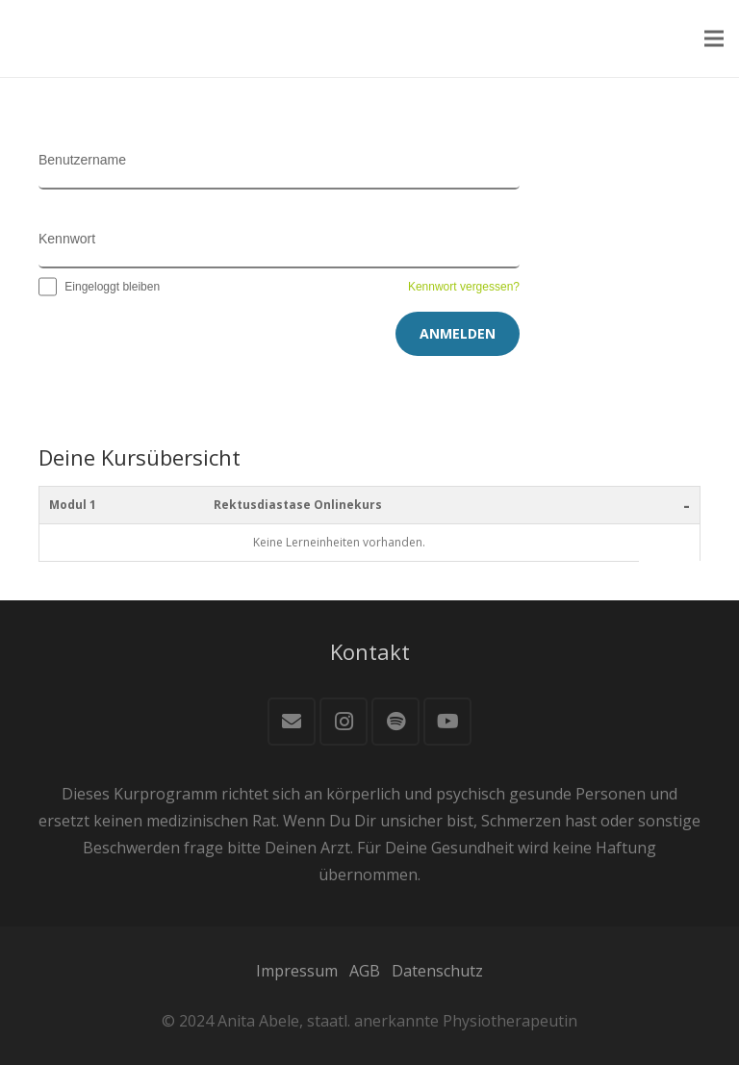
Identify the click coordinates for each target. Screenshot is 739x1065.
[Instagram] (343, 721)
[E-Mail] (292, 721)
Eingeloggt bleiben (99, 286)
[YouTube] (447, 721)
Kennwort (66, 238)
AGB (364, 970)
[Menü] (714, 38)
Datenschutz (437, 970)
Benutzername (82, 159)
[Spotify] (395, 721)
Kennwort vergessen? (464, 286)
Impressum (297, 970)
